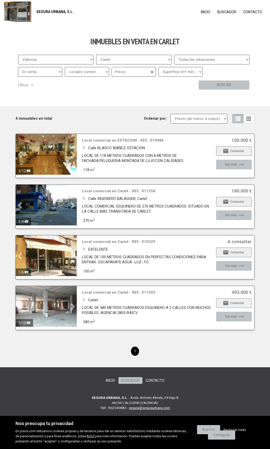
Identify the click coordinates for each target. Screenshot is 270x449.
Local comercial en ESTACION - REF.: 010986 (123, 140)
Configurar (221, 435)
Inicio (205, 12)
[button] (20, 154)
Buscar (224, 85)
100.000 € (242, 140)
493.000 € (242, 292)
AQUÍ (90, 436)
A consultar (240, 241)
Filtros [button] (25, 85)
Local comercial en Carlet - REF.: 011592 (118, 292)
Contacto (252, 12)
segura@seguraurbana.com (149, 408)
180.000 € (242, 191)
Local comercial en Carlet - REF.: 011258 (118, 191)
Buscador (226, 12)
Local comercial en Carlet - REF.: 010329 (118, 241)
